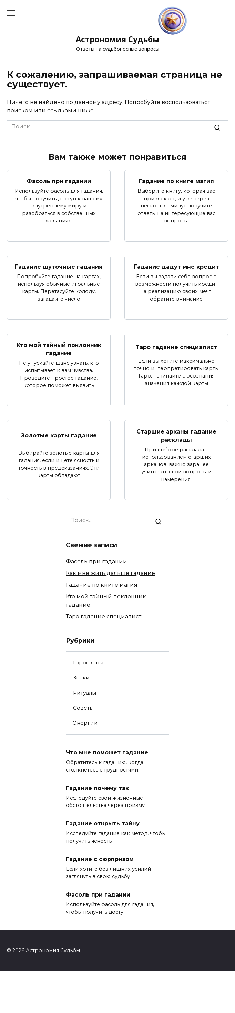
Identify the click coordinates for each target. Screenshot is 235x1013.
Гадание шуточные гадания (59, 266)
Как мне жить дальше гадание (110, 573)
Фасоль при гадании (59, 181)
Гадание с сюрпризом (100, 859)
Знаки (81, 677)
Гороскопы (88, 662)
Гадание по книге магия (176, 181)
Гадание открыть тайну (103, 823)
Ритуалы (84, 692)
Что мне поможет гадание (107, 752)
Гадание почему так (97, 788)
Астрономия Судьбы (117, 39)
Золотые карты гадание (59, 435)
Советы (83, 708)
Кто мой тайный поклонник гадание (59, 348)
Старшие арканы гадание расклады (176, 435)
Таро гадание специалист (176, 347)
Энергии (85, 723)
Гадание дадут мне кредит (176, 266)
